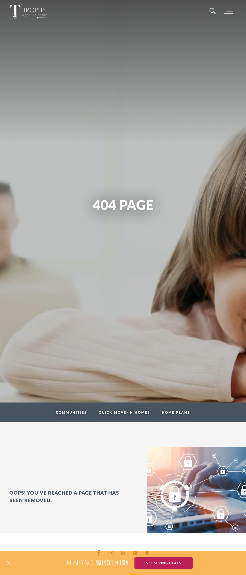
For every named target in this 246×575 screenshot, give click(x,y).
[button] (9, 563)
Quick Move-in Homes (124, 412)
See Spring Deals (163, 563)
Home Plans (176, 412)
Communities (71, 412)
